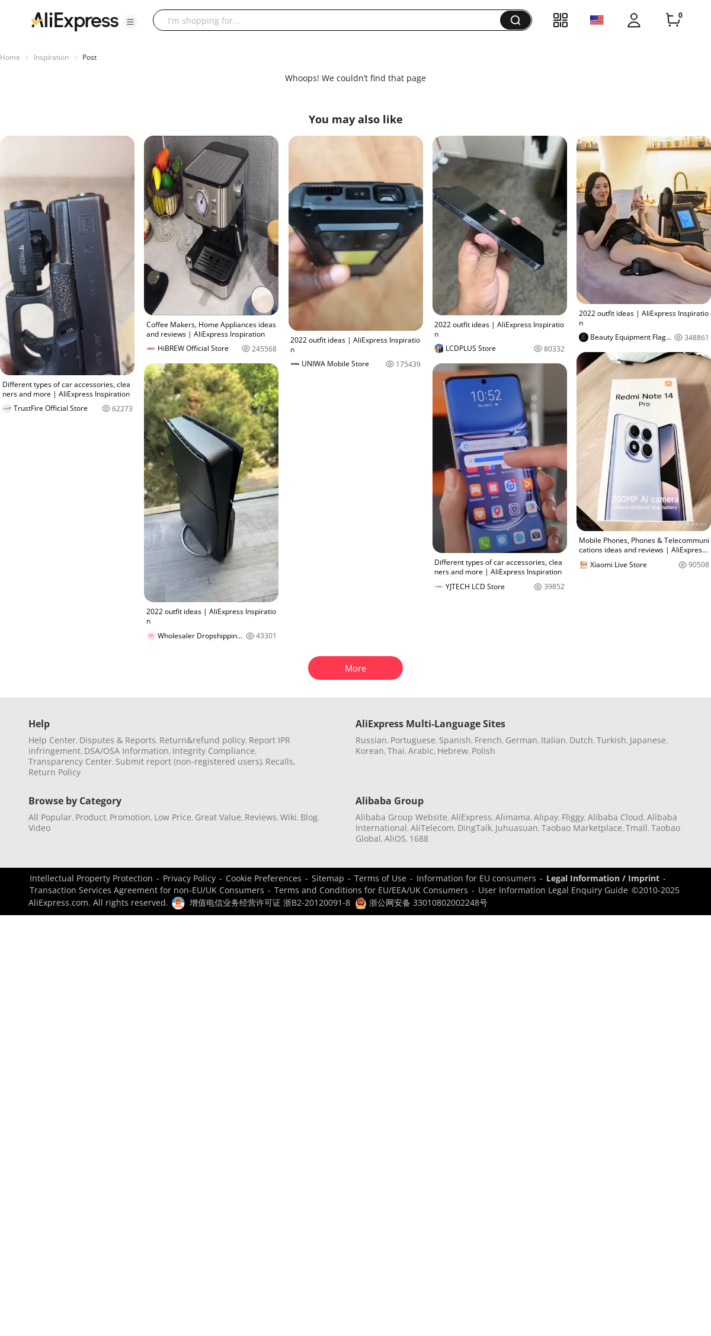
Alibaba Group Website (401, 817)
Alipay (546, 817)
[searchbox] (331, 20)
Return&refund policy (202, 740)
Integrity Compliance (213, 750)
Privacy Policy (189, 878)
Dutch (581, 740)
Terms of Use (380, 878)
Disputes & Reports (117, 740)
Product (90, 817)
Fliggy (573, 817)
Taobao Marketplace (582, 827)
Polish (483, 750)
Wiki (288, 817)
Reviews (261, 817)
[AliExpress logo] (74, 21)
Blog (309, 817)
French (488, 740)
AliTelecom (432, 827)
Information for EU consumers (476, 878)
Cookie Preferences (264, 878)
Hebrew (452, 750)
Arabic (421, 750)
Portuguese (412, 740)
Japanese (648, 740)
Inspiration (51, 57)
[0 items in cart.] (673, 20)
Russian (371, 740)
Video (39, 827)
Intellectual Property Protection (91, 878)
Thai (396, 750)
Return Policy (54, 772)
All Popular (50, 817)
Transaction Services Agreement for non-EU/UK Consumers (147, 890)
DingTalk (474, 827)
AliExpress (471, 817)
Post (89, 57)
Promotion (130, 817)
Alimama (512, 817)
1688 (418, 838)
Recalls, (280, 761)
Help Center (52, 740)
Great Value (218, 817)
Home (10, 57)
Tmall (637, 827)
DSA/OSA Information (126, 750)
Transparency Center (70, 761)
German (521, 740)
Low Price (172, 817)
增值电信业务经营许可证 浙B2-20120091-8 (270, 902)
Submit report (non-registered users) (189, 761)
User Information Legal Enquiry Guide (553, 890)
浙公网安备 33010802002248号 (421, 902)
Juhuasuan (516, 827)
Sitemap (328, 878)
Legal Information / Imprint (602, 878)
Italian (553, 740)
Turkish (611, 740)
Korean (370, 750)
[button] (130, 22)
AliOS (395, 838)
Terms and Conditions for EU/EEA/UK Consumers (371, 890)
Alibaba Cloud (615, 817)
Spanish (455, 740)
